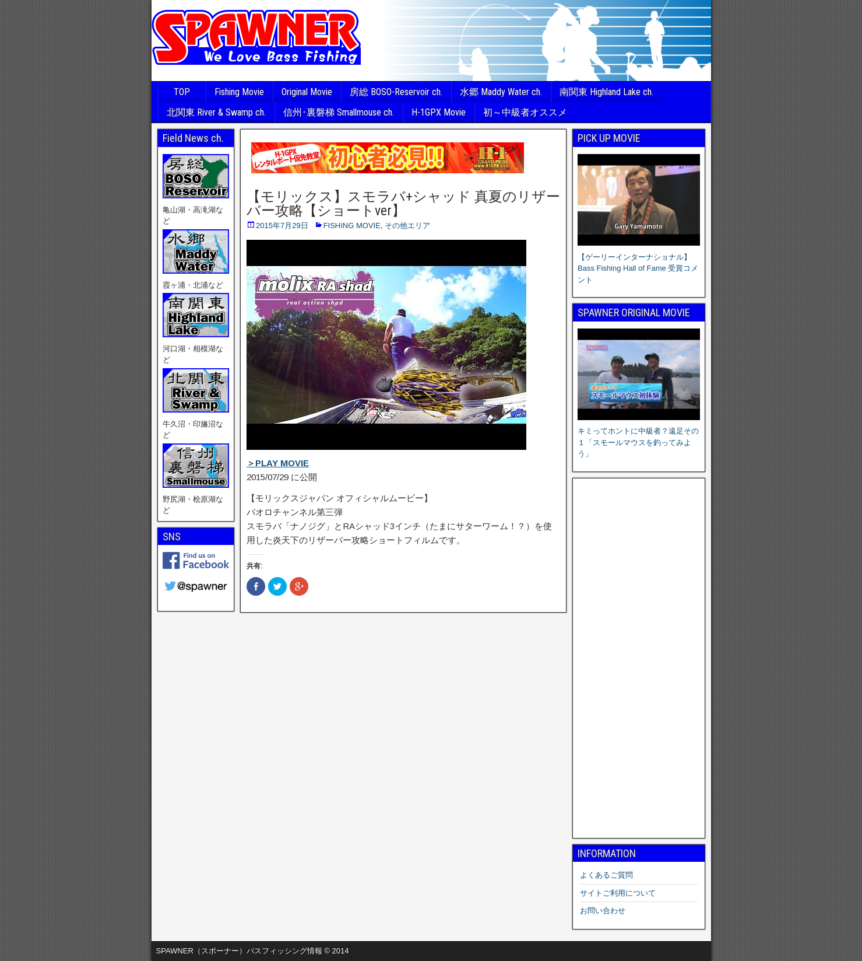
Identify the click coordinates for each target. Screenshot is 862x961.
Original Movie (307, 91)
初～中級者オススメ (525, 112)
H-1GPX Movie (438, 112)
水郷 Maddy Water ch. (501, 91)
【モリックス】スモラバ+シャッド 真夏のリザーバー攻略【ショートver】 (403, 203)
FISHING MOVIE (352, 225)
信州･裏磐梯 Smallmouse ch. (338, 112)
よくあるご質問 (606, 875)
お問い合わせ (602, 910)
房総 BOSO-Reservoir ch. (396, 91)
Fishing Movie (239, 91)
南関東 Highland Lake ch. (606, 91)
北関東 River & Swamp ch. (216, 112)
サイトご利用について (618, 893)
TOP (182, 91)
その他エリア (407, 225)
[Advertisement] (639, 658)
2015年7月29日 (282, 225)
